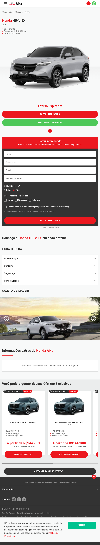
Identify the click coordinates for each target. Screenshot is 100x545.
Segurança (50, 273)
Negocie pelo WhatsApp (50, 123)
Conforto (50, 266)
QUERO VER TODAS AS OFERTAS (49, 471)
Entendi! (81, 525)
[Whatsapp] (94, 3)
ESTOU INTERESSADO (50, 114)
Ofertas (18, 12)
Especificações (50, 258)
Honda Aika (50, 489)
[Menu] (5, 3)
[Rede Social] (14, 499)
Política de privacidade (47, 211)
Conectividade (50, 281)
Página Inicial (7, 12)
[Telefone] (88, 3)
